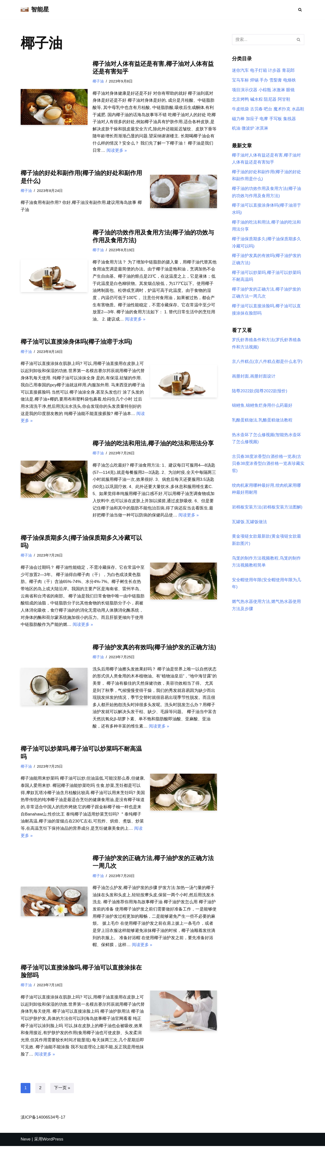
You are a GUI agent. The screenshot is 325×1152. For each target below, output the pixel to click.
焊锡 (254, 80)
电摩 (264, 119)
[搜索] (300, 9)
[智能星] (35, 9)
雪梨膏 (275, 80)
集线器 (289, 119)
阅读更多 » (117, 151)
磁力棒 (238, 119)
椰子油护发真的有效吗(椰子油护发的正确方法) (154, 650)
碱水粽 (256, 99)
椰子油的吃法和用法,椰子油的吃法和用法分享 (153, 445)
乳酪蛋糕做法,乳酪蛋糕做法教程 (262, 422)
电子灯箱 (258, 70)
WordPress (53, 1145)
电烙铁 (289, 80)
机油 (236, 128)
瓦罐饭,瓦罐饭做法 (249, 524)
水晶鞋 (298, 109)
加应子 (252, 119)
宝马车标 (240, 80)
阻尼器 (270, 99)
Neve (26, 1145)
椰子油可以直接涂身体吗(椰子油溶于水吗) (76, 343)
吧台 (268, 109)
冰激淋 (278, 89)
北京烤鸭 (240, 99)
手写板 (275, 119)
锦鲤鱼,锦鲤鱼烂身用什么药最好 (262, 407)
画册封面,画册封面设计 (253, 378)
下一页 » (62, 1093)
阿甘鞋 (284, 99)
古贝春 (256, 109)
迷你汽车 (240, 70)
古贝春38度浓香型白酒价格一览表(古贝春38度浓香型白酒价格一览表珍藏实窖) (268, 466)
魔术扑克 (281, 109)
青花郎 (288, 70)
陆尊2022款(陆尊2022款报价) (259, 393)
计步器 (274, 70)
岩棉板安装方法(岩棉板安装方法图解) (267, 509)
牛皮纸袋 (240, 109)
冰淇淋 (261, 128)
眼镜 (290, 89)
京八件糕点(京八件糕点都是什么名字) (267, 363)
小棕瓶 (265, 89)
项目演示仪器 (244, 89)
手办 (264, 80)
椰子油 (98, 81)
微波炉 (248, 128)
